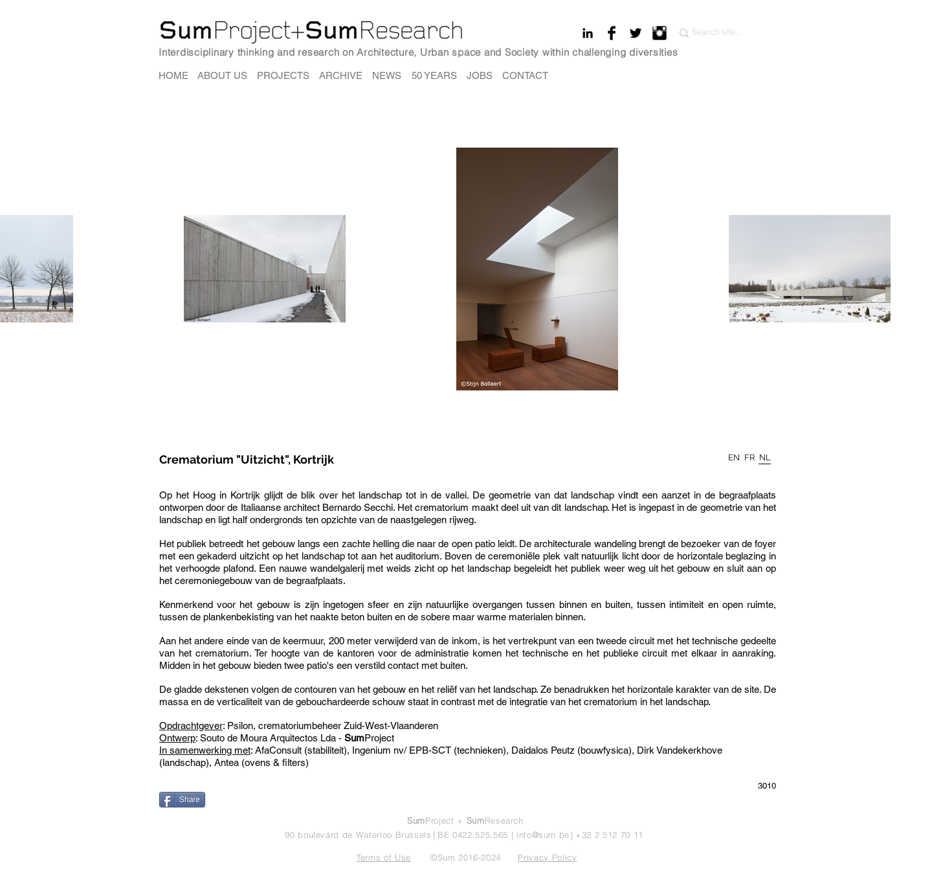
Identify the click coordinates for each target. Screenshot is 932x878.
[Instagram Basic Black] (659, 33)
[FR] (749, 458)
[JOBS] (480, 75)
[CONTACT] (525, 75)
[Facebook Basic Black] (612, 33)
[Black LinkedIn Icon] (588, 33)
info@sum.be (543, 834)
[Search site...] (718, 33)
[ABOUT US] (222, 75)
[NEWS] (386, 75)
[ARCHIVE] (340, 75)
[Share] (182, 799)
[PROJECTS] (283, 75)
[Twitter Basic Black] (635, 33)
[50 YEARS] (434, 75)
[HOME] (173, 75)
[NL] (765, 458)
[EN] (733, 458)
